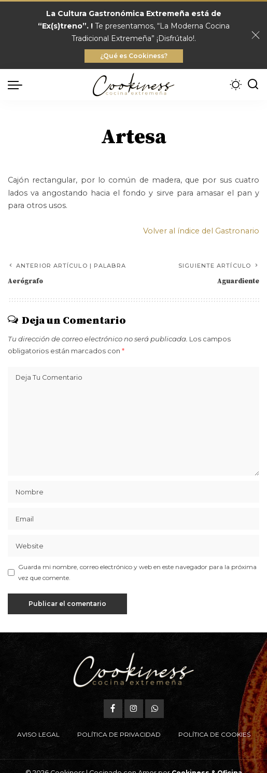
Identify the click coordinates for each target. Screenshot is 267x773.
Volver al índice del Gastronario (201, 231)
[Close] (255, 35)
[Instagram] (133, 708)
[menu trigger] (17, 84)
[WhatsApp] (154, 708)
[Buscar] (253, 84)
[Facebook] (113, 708)
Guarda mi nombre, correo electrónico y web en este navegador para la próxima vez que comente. (137, 572)
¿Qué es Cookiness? (133, 56)
